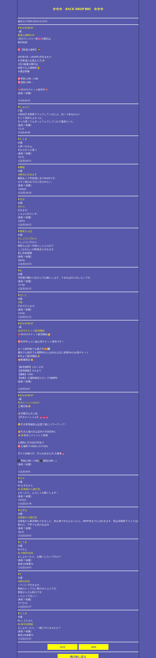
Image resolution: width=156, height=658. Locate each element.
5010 (62, 646)
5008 (93, 646)
